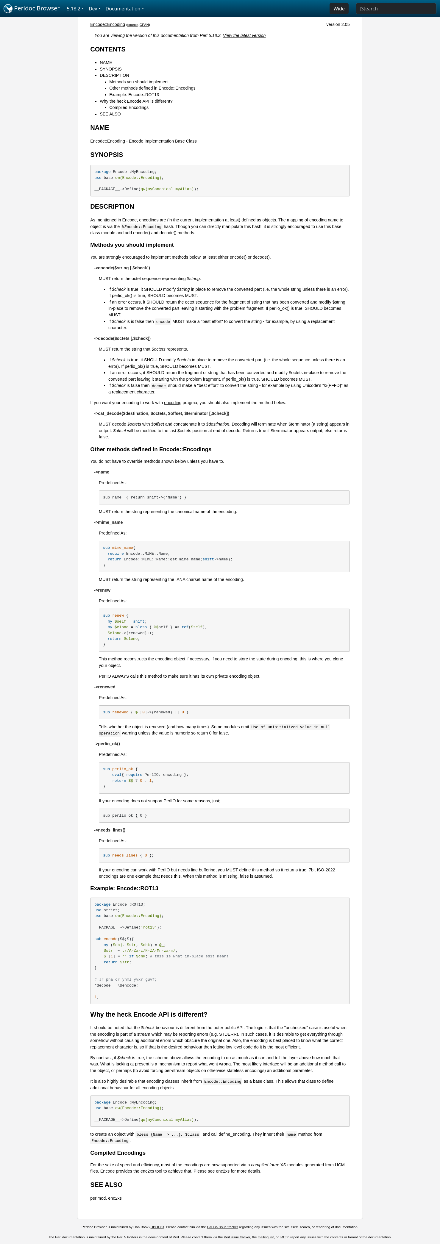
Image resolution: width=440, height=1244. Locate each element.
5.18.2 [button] (73, 8)
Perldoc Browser (32, 8)
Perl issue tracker (237, 1237)
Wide (339, 8)
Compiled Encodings (129, 107)
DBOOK (157, 1227)
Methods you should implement (138, 81)
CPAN (144, 24)
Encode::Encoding (107, 24)
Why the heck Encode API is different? (136, 101)
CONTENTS (108, 49)
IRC (282, 1237)
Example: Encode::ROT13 (134, 94)
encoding (172, 402)
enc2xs (223, 1171)
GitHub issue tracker (222, 1227)
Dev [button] (93, 8)
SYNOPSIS (111, 69)
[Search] (396, 8)
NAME (106, 62)
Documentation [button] (122, 8)
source (132, 24)
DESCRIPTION (114, 75)
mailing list (266, 1237)
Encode (129, 220)
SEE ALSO (110, 114)
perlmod (98, 1198)
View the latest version (244, 35)
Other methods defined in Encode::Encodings (152, 88)
